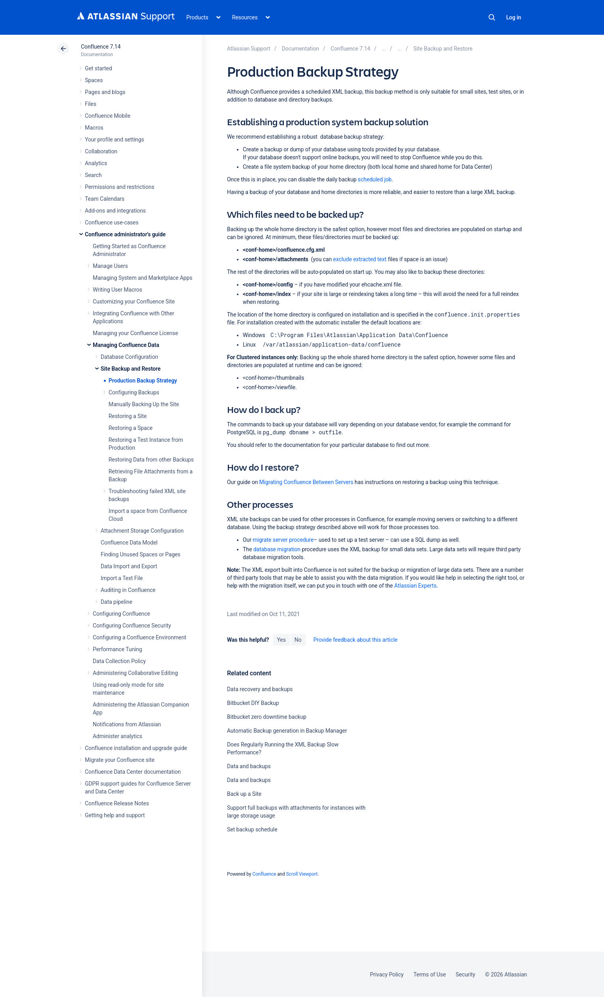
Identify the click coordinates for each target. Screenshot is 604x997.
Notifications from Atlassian (127, 724)
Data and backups (249, 766)
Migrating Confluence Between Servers (306, 482)
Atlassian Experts (415, 585)
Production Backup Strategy (143, 380)
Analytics (96, 163)
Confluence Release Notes (117, 803)
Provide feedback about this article (355, 640)
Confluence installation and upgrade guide (136, 748)
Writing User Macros (117, 289)
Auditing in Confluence (128, 590)
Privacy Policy (386, 974)
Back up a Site (244, 794)
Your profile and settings (114, 139)
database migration (276, 549)
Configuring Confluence (121, 614)
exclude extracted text (359, 259)
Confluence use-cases (112, 222)
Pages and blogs (105, 92)
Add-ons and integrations (115, 210)
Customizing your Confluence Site (134, 301)
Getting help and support (115, 815)
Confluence (264, 874)
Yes (281, 640)
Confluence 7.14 (100, 46)
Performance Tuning (117, 649)
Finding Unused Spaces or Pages (140, 554)
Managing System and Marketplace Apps (142, 278)
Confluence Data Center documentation (133, 772)
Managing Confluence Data (126, 345)
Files (90, 104)
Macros (94, 127)
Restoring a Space (130, 428)
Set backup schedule (252, 829)
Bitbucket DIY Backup (253, 703)
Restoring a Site (128, 416)
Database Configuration (129, 357)
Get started (98, 68)
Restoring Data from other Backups (151, 459)
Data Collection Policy (119, 661)
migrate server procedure (283, 540)
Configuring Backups (134, 392)
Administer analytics (117, 736)
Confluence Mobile (107, 116)
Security (465, 974)
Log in (513, 17)
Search (492, 17)
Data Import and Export (129, 566)
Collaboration (101, 151)
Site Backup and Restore (131, 369)
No (298, 640)
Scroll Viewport (302, 874)
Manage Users (110, 266)
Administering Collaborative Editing (135, 673)
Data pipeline (116, 602)
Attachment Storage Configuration (142, 531)
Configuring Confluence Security (132, 625)
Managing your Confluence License (135, 333)
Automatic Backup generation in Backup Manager (287, 730)
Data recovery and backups (260, 689)
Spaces (94, 80)
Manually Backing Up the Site (144, 404)
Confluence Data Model (129, 542)
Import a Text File (122, 578)
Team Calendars (104, 199)
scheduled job (375, 179)
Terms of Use (429, 974)
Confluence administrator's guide (125, 234)
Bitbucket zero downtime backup (266, 717)
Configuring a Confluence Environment (139, 637)
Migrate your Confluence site (119, 760)
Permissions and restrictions (119, 187)
